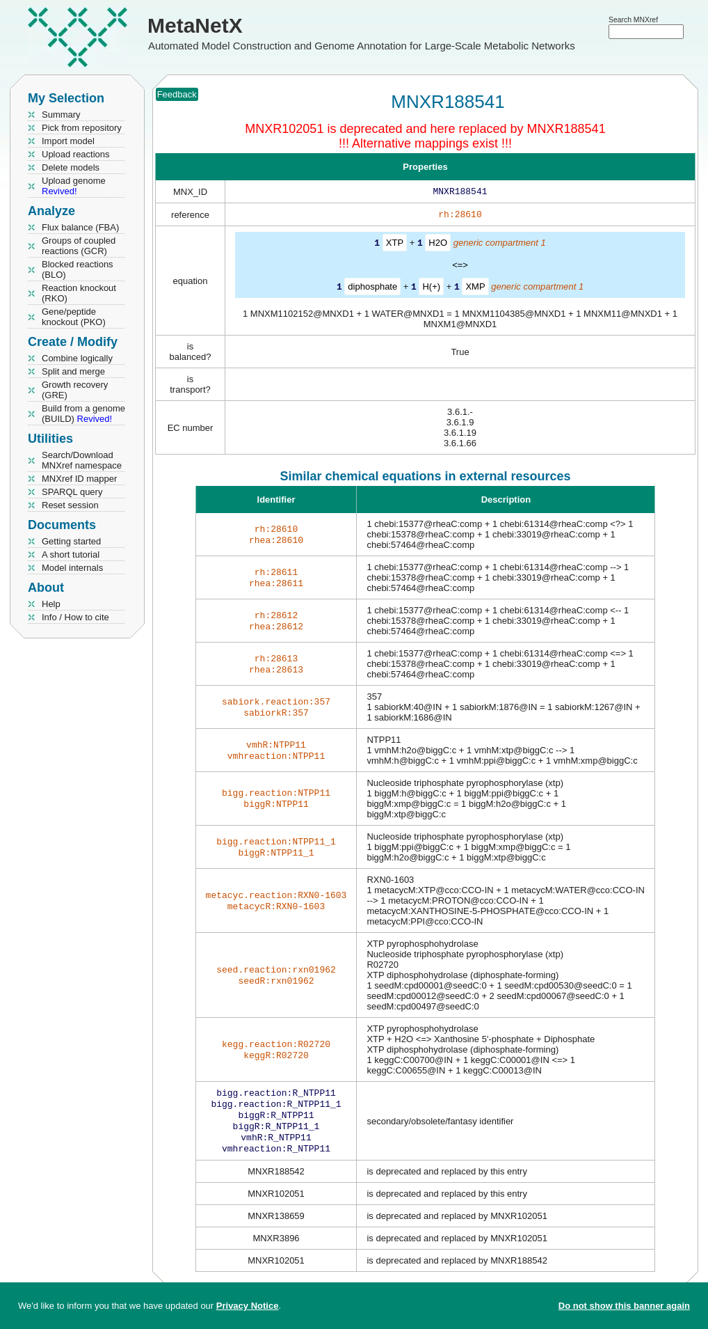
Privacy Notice (247, 1305)
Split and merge (73, 371)
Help (51, 604)
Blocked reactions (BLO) (77, 269)
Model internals (72, 568)
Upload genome (74, 185)
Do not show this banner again (624, 1305)
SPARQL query (72, 492)
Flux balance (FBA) (80, 227)
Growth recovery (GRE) (75, 389)
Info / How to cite (75, 617)
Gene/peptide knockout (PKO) (74, 316)
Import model (68, 141)
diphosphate (372, 288)
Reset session (70, 505)
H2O (437, 245)
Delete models (70, 167)
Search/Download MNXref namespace (82, 460)
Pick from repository (82, 128)
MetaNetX (195, 25)
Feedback (177, 94)
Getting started (71, 541)
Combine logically (77, 358)
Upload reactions (76, 154)
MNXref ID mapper (79, 478)
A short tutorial (70, 554)
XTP (394, 245)
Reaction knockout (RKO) (79, 293)
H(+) (431, 288)
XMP (475, 288)
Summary (61, 114)
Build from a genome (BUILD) (83, 413)
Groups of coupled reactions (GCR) (78, 245)
